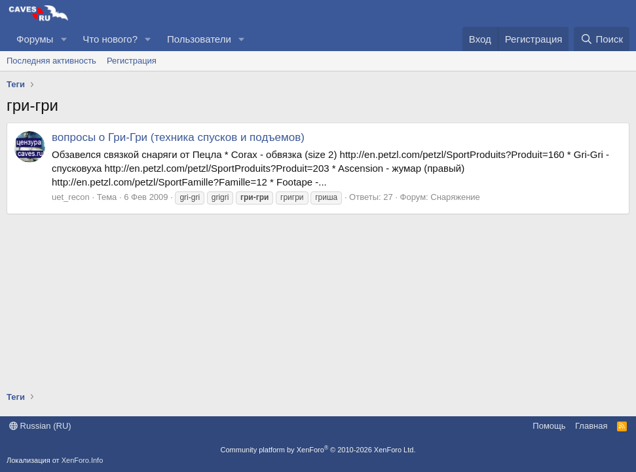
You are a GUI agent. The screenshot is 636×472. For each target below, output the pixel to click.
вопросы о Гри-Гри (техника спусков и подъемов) (178, 137)
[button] (63, 39)
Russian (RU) (40, 426)
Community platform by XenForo (318, 450)
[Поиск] (601, 39)
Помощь (549, 426)
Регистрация (132, 61)
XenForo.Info (82, 460)
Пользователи (199, 39)
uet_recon (71, 197)
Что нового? (110, 39)
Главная (591, 426)
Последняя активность (51, 61)
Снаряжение (455, 197)
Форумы (34, 39)
